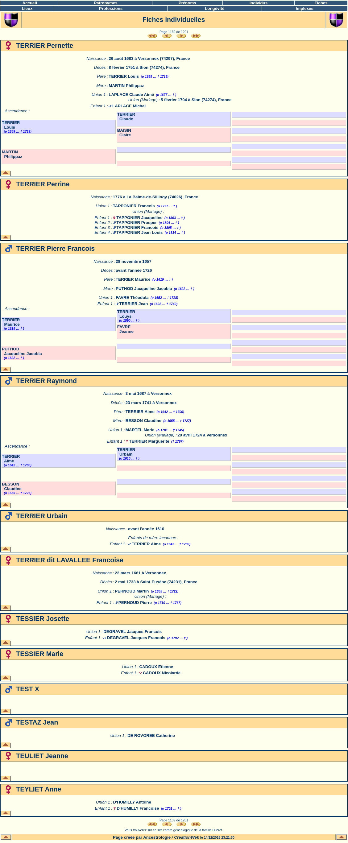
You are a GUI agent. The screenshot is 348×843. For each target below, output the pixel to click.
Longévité (214, 8)
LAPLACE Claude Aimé (131, 94)
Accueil (30, 3)
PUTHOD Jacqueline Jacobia (144, 288)
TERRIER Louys (126, 314)
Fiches (320, 3)
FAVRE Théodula (132, 297)
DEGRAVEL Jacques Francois (132, 631)
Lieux (27, 8)
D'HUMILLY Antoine (132, 802)
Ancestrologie (157, 837)
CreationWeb (186, 837)
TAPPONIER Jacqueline (139, 217)
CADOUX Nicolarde (161, 673)
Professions (110, 8)
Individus (259, 3)
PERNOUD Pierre (135, 602)
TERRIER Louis (124, 76)
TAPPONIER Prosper (136, 222)
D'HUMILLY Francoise (138, 808)
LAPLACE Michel (129, 106)
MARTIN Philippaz (126, 85)
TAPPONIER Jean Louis (139, 232)
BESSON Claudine (143, 420)
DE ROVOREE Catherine (151, 735)
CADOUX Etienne (156, 666)
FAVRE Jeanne (125, 329)
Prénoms (187, 3)
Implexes (304, 8)
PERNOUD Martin (132, 591)
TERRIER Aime (140, 411)
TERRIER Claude (126, 116)
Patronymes (105, 3)
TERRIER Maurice (133, 279)
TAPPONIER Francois (134, 206)
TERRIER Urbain (126, 452)
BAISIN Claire (124, 132)
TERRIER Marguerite (149, 441)
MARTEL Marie (140, 430)
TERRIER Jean (133, 303)
